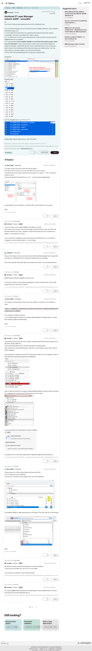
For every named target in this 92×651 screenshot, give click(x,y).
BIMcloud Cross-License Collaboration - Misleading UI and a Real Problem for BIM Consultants (76, 29)
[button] (32, 68)
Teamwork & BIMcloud (70, 33)
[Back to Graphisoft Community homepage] (10, 3)
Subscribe (44, 152)
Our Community (69, 17)
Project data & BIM (69, 41)
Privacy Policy (33, 649)
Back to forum (12, 627)
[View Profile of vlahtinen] (10, 253)
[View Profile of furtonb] (10, 12)
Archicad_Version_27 (26, 148)
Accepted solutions (33, 627)
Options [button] (58, 8)
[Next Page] (36, 607)
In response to (13, 221)
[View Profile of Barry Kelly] (10, 165)
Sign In (87, 2)
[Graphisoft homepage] (84, 643)
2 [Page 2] (32, 607)
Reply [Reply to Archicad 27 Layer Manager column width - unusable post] (56, 152)
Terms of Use (43, 649)
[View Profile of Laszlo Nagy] (52, 13)
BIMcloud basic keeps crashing (74, 44)
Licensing (67, 24)
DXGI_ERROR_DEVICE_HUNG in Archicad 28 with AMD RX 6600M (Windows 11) (75, 13)
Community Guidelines (55, 649)
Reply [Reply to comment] (56, 216)
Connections (8, 152)
